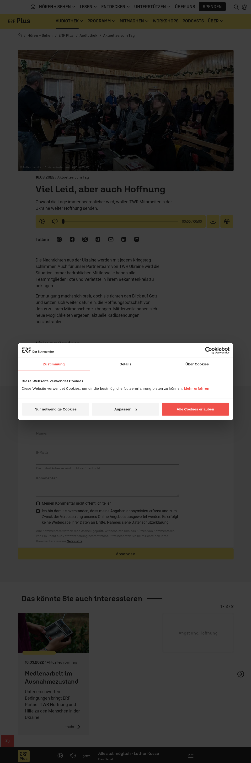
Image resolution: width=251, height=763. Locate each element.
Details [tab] (126, 364)
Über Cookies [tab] (197, 364)
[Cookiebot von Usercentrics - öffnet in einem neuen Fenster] (209, 350)
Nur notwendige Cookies (56, 409)
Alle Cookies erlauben (195, 409)
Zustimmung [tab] (54, 364)
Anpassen (125, 409)
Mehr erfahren (196, 388)
